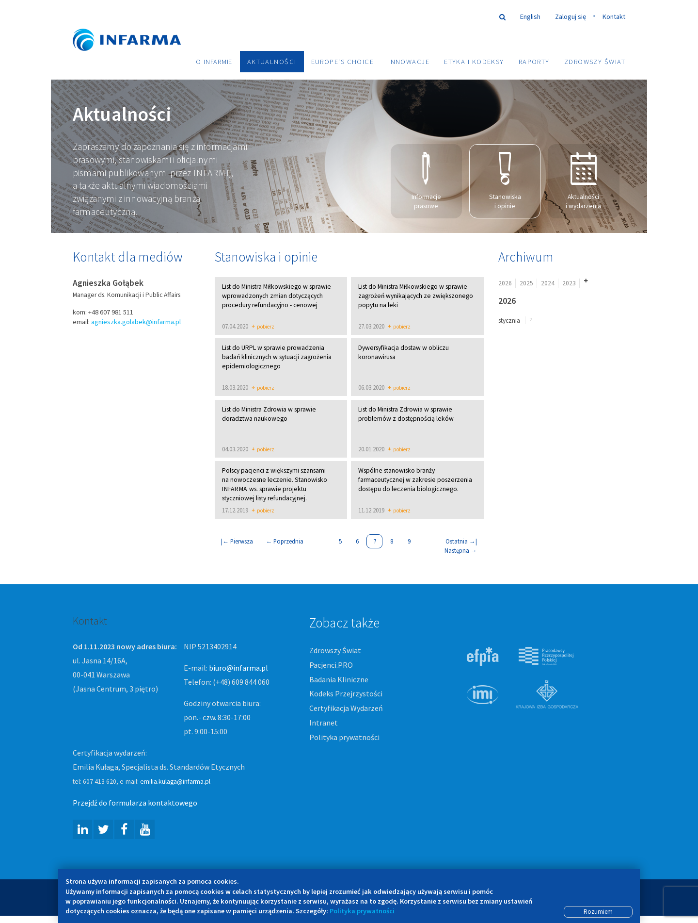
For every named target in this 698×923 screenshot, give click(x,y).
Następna (460, 551)
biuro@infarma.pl (238, 669)
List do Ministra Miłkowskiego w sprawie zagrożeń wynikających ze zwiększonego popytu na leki (415, 296)
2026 (505, 284)
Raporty (534, 61)
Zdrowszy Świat (594, 61)
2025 (526, 284)
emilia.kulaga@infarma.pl (175, 782)
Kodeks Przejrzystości (345, 694)
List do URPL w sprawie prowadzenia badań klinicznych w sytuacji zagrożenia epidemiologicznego (277, 358)
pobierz (263, 327)
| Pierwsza (237, 542)
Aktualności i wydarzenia (583, 181)
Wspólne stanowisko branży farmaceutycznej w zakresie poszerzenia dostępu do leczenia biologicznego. (415, 480)
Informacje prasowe (426, 181)
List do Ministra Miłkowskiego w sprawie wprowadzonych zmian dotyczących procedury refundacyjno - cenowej (276, 296)
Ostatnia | (461, 542)
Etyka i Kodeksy (474, 61)
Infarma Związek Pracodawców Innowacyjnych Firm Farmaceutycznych (136, 25)
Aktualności (272, 61)
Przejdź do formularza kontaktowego (135, 803)
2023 (569, 284)
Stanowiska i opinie (505, 181)
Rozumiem (598, 911)
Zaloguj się (570, 16)
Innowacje (408, 61)
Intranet (323, 723)
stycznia (509, 321)
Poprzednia (285, 542)
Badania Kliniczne (338, 680)
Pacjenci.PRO (331, 665)
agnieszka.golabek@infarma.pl (136, 322)
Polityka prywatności (344, 738)
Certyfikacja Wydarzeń (346, 709)
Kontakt (614, 16)
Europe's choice (342, 61)
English (530, 16)
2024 (548, 284)
